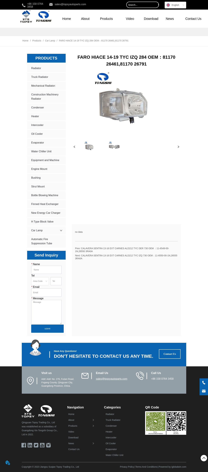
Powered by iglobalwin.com (172, 466)
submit (47, 329)
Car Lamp (50, 40)
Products (37, 40)
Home (25, 40)
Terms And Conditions (146, 466)
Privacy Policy (127, 466)
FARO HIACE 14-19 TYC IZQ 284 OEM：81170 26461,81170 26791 (93, 40)
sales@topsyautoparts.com (111, 378)
